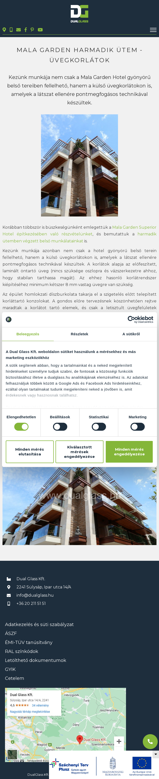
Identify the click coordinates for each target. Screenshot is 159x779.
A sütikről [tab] (131, 334)
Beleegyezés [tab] (27, 334)
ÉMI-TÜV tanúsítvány (28, 642)
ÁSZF (11, 633)
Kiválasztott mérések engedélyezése (79, 452)
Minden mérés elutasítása (29, 451)
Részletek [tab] (79, 334)
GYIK (10, 669)
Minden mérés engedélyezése (129, 451)
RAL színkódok (21, 651)
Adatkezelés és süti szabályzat (39, 624)
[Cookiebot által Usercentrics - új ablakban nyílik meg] (131, 319)
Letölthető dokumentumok (35, 660)
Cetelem (14, 678)
